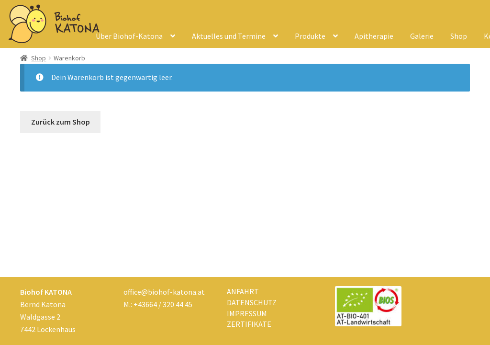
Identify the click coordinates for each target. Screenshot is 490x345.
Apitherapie (374, 36)
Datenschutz (252, 302)
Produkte (310, 36)
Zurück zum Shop (60, 121)
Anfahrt (243, 291)
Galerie (422, 36)
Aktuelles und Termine (229, 36)
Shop (458, 36)
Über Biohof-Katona (129, 36)
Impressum (247, 313)
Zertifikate (249, 324)
